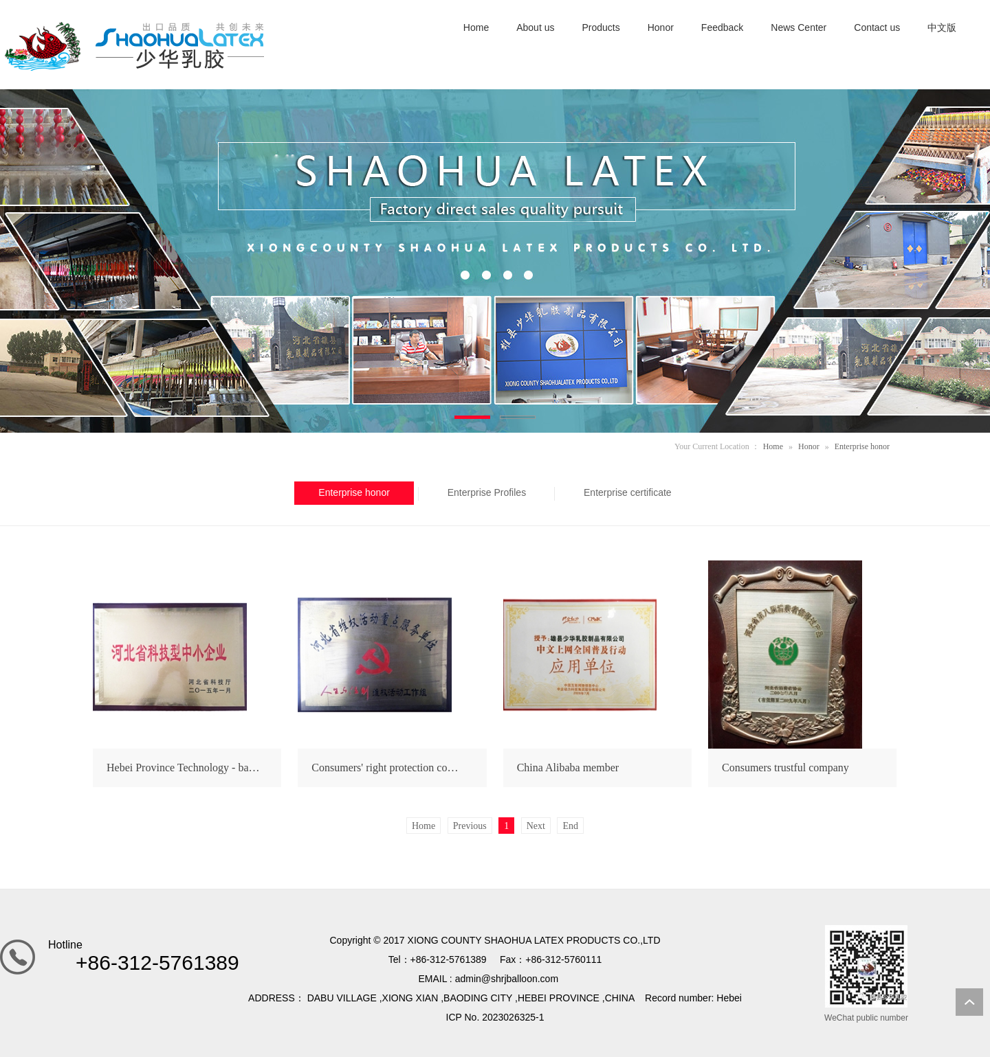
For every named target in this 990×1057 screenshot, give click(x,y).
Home (773, 446)
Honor (809, 446)
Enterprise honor (862, 446)
